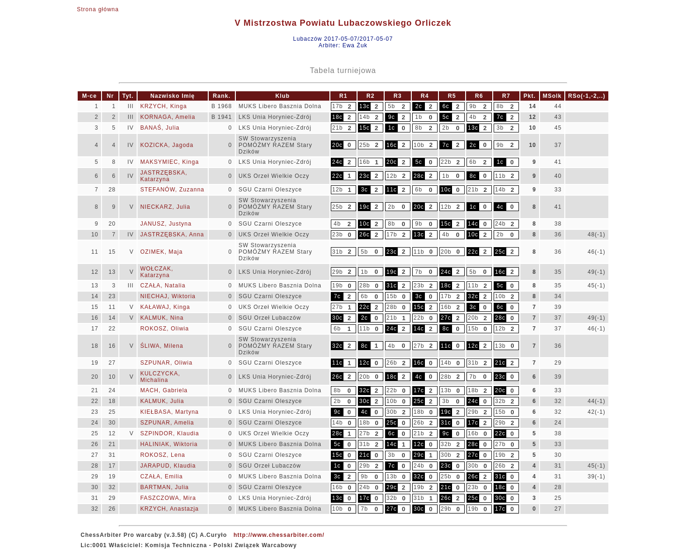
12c (473, 346)
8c (472, 176)
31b (337, 252)
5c (445, 117)
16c (392, 145)
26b (392, 362)
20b (446, 252)
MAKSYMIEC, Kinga (169, 162)
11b (500, 176)
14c (473, 223)
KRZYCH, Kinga (163, 106)
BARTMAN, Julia (164, 487)
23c (364, 176)
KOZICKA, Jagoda (167, 145)
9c (391, 117)
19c (364, 207)
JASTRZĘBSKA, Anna (172, 234)
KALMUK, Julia (162, 401)
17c (419, 390)
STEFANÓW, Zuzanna (172, 189)
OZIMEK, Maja (161, 252)
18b (473, 390)
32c (473, 296)
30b (392, 412)
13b (500, 346)
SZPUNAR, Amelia (167, 422)
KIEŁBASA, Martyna (169, 412)
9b (472, 106)
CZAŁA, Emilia (161, 476)
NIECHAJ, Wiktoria (168, 296)
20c (337, 145)
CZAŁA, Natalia (163, 285)
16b (364, 162)
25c (500, 252)
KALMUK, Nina (162, 318)
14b (364, 117)
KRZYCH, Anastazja (169, 509)
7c (500, 117)
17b (337, 106)
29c (419, 455)
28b (364, 285)
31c (392, 285)
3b (500, 128)
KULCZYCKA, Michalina (160, 376)
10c (446, 189)
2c (418, 106)
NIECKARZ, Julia (165, 207)
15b (392, 296)
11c (392, 189)
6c (445, 106)
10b (419, 145)
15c (364, 128)
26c (364, 234)
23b (337, 234)
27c (446, 318)
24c (337, 162)
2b (445, 128)
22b (446, 162)
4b (472, 117)
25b (364, 145)
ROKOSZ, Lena (162, 455)
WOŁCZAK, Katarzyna (157, 271)
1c (391, 128)
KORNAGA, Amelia (168, 117)
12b (392, 176)
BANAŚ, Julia (160, 128)
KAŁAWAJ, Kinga (165, 307)
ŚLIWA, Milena (161, 346)
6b (472, 162)
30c (337, 318)
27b (337, 307)
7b (418, 272)
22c (337, 176)
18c (337, 117)
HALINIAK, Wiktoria (169, 444)
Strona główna (98, 9)
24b (500, 223)
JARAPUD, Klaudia (168, 465)
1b (418, 117)
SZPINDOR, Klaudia (169, 433)
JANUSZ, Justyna (166, 223)
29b (337, 272)
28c (419, 176)
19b (337, 285)
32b (500, 401)
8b (500, 106)
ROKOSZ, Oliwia (164, 328)
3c (364, 189)
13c (364, 106)
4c (500, 207)
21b (337, 128)
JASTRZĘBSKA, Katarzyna (164, 176)
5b (391, 106)
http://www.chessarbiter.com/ (279, 535)
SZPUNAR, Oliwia (166, 362)
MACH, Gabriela (164, 390)
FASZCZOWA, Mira (168, 498)
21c (500, 362)
